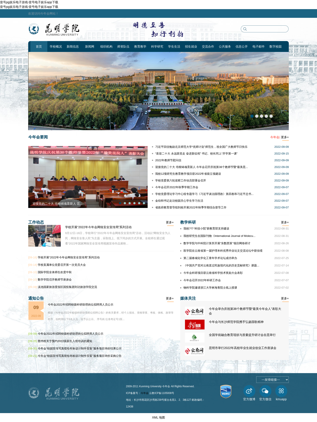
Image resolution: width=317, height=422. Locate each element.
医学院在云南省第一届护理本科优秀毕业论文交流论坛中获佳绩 (223, 250)
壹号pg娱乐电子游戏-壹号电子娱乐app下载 (29, 2)
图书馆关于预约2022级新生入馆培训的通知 (65, 341)
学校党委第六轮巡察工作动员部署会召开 (180, 180)
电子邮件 (259, 46)
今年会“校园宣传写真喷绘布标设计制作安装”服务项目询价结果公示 (80, 348)
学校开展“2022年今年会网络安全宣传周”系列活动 (98, 227)
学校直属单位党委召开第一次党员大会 (62, 264)
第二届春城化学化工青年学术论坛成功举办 (210, 258)
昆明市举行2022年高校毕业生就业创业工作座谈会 (242, 348)
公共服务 (225, 46)
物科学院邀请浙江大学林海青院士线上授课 (210, 287)
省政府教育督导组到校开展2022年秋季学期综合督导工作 (190, 207)
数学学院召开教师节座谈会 (55, 279)
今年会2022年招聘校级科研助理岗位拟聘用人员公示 (80, 304)
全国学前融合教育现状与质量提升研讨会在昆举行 (242, 335)
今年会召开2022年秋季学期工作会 (176, 187)
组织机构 (106, 46)
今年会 (145, 393)
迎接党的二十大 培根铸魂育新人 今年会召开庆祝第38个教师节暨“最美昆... (201, 167)
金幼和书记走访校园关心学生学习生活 (179, 200)
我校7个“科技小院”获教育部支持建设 (206, 228)
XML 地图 (158, 417)
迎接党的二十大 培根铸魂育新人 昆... (57, 203)
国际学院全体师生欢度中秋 (55, 272)
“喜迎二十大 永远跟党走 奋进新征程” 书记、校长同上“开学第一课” (196, 153)
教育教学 (140, 46)
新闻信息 (73, 46)
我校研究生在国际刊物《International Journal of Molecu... (219, 236)
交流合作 (208, 46)
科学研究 (157, 46)
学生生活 (174, 46)
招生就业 (191, 46)
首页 (39, 46)
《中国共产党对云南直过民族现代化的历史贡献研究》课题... (221, 265)
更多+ (285, 137)
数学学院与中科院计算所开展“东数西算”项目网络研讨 (216, 243)
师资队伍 (123, 46)
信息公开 (242, 46)
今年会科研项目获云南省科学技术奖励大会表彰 (213, 272)
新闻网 (89, 46)
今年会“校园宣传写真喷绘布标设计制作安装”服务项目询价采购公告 (80, 355)
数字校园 (275, 46)
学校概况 (56, 46)
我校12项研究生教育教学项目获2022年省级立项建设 (188, 173)
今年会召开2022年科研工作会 (202, 280)
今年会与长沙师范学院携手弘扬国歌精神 (236, 322)
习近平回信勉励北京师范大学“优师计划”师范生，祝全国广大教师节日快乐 (201, 146)
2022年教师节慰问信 (168, 160)
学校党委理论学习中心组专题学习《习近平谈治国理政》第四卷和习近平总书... (204, 194)
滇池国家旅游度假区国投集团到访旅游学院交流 (67, 287)
